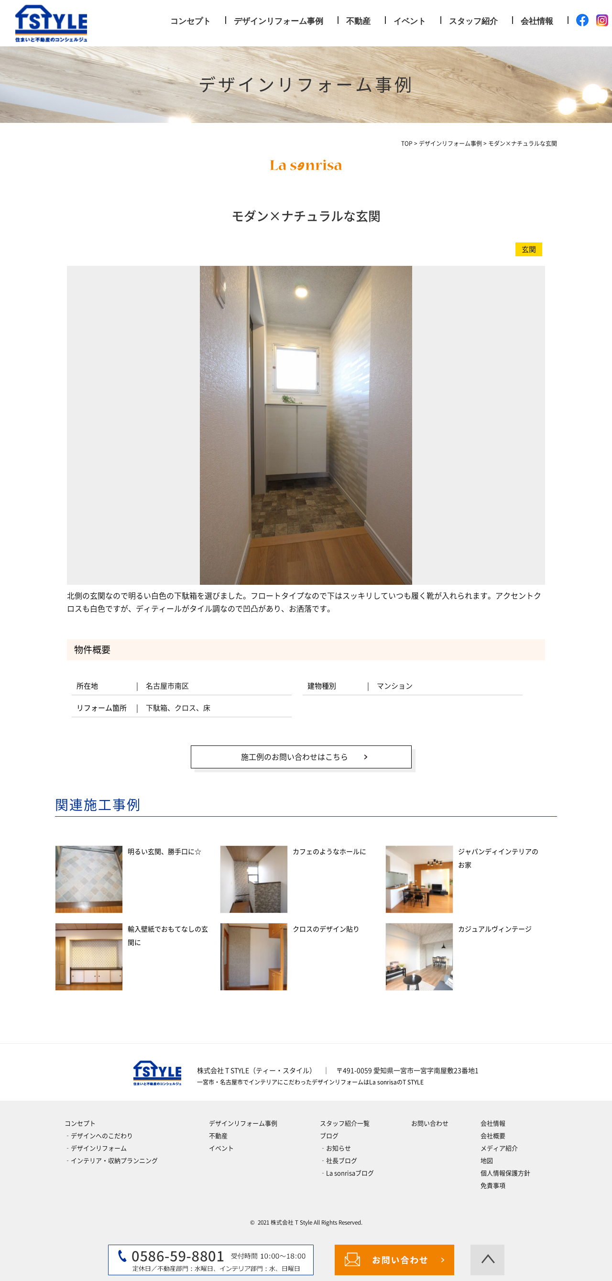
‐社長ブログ (338, 1160)
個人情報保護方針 (505, 1173)
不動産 (358, 21)
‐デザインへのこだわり (99, 1135)
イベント (409, 21)
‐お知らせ (335, 1148)
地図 (487, 1160)
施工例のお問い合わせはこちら (294, 756)
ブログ (329, 1135)
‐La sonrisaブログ (347, 1173)
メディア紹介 (499, 1148)
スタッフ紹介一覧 (345, 1123)
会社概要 (493, 1135)
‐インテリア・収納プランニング (111, 1160)
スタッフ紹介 (473, 21)
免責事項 (493, 1185)
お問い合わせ (429, 1123)
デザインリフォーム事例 (278, 21)
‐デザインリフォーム (96, 1148)
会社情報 (537, 21)
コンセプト (190, 21)
